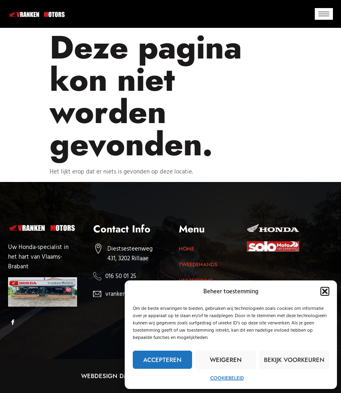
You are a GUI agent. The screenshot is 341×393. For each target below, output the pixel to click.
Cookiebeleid (227, 378)
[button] (325, 291)
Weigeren (226, 359)
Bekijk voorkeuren (294, 359)
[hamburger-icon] (324, 14)
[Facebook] (15, 323)
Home (186, 249)
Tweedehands (199, 264)
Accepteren (162, 359)
